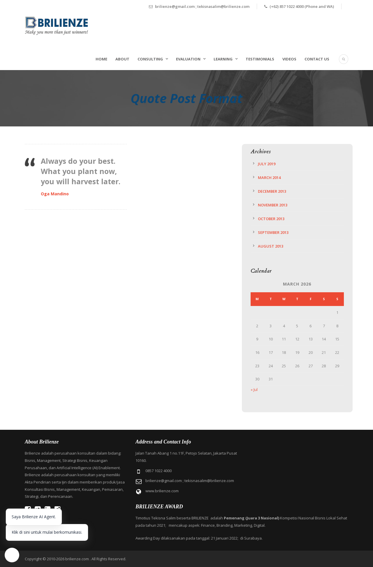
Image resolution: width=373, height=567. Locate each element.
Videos (289, 59)
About (122, 59)
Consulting (150, 59)
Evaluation (188, 59)
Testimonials (260, 59)
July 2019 (266, 163)
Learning (223, 59)
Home (101, 59)
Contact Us (317, 59)
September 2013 (273, 232)
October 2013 (271, 218)
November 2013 (272, 205)
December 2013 (272, 191)
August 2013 (270, 246)
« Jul (254, 389)
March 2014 (269, 177)
